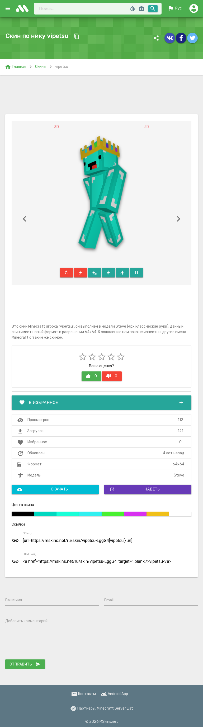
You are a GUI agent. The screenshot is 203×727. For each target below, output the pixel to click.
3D (56, 127)
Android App (114, 694)
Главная (15, 67)
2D (146, 127)
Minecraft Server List (115, 708)
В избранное (101, 402)
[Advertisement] (101, 94)
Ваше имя (13, 600)
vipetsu (61, 66)
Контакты (83, 694)
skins (24, 8)
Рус (175, 8)
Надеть (135, 489)
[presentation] (45, 644)
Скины (40, 66)
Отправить (25, 664)
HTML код (29, 554)
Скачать (42, 489)
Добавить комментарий (26, 621)
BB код (27, 533)
